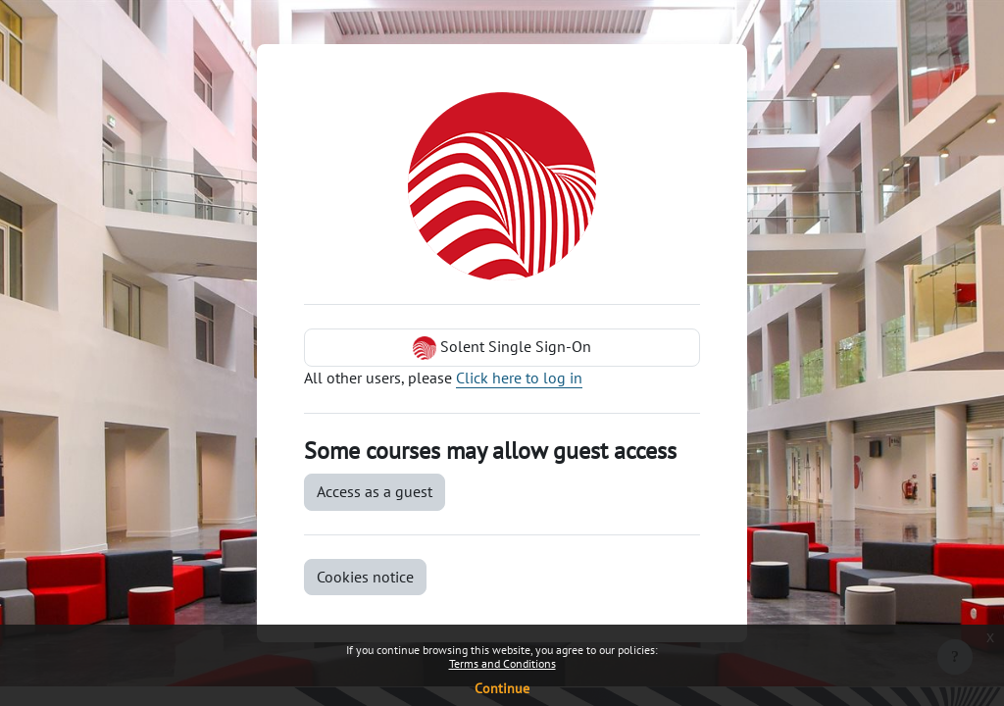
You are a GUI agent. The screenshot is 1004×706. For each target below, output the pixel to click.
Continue (502, 688)
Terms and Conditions (502, 663)
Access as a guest (374, 491)
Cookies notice (365, 576)
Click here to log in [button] (519, 377)
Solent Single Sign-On (502, 348)
